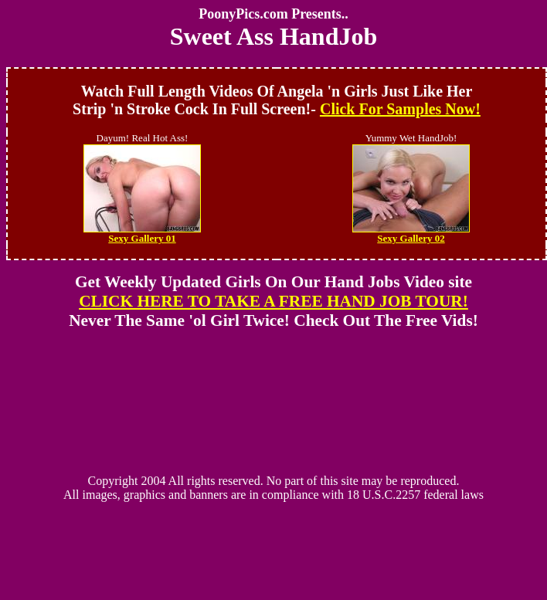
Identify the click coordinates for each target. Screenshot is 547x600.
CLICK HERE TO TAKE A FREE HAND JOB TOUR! (273, 301)
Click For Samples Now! (400, 108)
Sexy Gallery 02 (411, 233)
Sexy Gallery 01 (142, 233)
